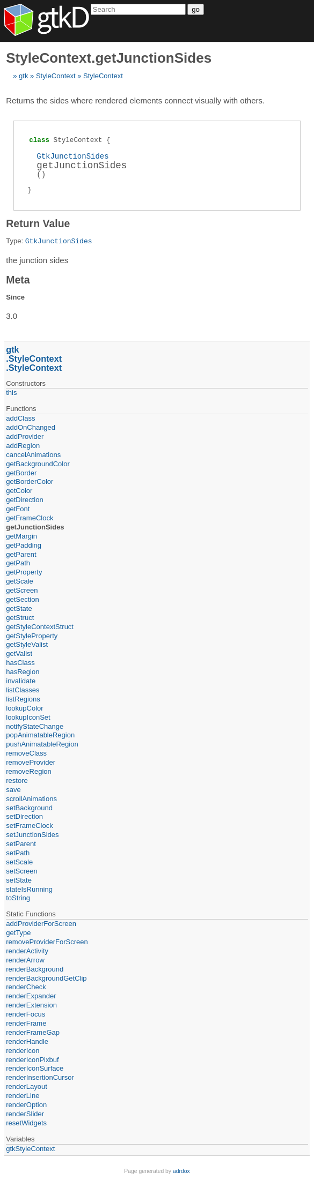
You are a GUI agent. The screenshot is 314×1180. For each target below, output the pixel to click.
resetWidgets (26, 1123)
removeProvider (30, 762)
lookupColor (24, 708)
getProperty (24, 572)
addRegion (23, 446)
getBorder (21, 473)
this (11, 393)
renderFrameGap (33, 1032)
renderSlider (25, 1114)
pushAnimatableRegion (42, 744)
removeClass (26, 753)
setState (19, 880)
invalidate (20, 681)
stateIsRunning (29, 889)
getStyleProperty (31, 636)
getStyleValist (27, 644)
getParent (21, 554)
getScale (19, 581)
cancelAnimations (33, 455)
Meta (18, 280)
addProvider (24, 436)
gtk (23, 76)
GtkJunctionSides (72, 156)
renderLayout (26, 1086)
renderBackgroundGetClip (46, 978)
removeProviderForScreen (46, 942)
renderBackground (34, 969)
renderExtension (31, 1005)
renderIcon (22, 1051)
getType (18, 933)
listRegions (23, 699)
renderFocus (25, 1014)
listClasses (22, 690)
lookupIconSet (28, 717)
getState (19, 608)
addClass (20, 418)
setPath (18, 853)
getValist (19, 653)
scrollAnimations (31, 799)
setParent (21, 844)
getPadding (23, 545)
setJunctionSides (32, 835)
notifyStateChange (34, 726)
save (13, 790)
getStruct (20, 618)
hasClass (20, 663)
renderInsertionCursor (40, 1077)
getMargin (21, 536)
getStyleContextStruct (40, 627)
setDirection (24, 816)
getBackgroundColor (38, 464)
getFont (18, 509)
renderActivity (27, 951)
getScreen (22, 590)
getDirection (24, 500)
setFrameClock (29, 825)
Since (15, 297)
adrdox (181, 1171)
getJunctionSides (35, 527)
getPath (18, 563)
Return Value (38, 223)
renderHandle (27, 1041)
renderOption (26, 1105)
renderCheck (26, 987)
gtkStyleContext (30, 1149)
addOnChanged (30, 427)
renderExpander (31, 996)
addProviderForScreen (41, 924)
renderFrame (26, 1023)
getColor (19, 491)
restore (16, 780)
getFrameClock (29, 518)
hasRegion (22, 672)
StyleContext (56, 76)
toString (18, 898)
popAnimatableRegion (40, 735)
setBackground (29, 808)
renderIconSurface (34, 1068)
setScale (19, 862)
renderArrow (25, 960)
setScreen (22, 871)
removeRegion (29, 771)
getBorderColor (29, 481)
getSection (22, 599)
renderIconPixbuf (32, 1060)
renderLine (22, 1096)
